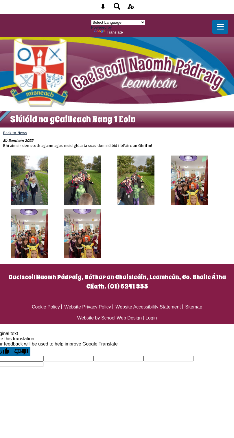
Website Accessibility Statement (148, 306)
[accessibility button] (131, 8)
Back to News (15, 132)
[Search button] (117, 8)
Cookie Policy (46, 306)
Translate (108, 32)
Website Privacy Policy (87, 306)
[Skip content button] (103, 8)
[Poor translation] (21, 351)
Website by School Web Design (109, 317)
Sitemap (193, 306)
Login (151, 317)
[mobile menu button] (220, 27)
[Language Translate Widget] (118, 22)
